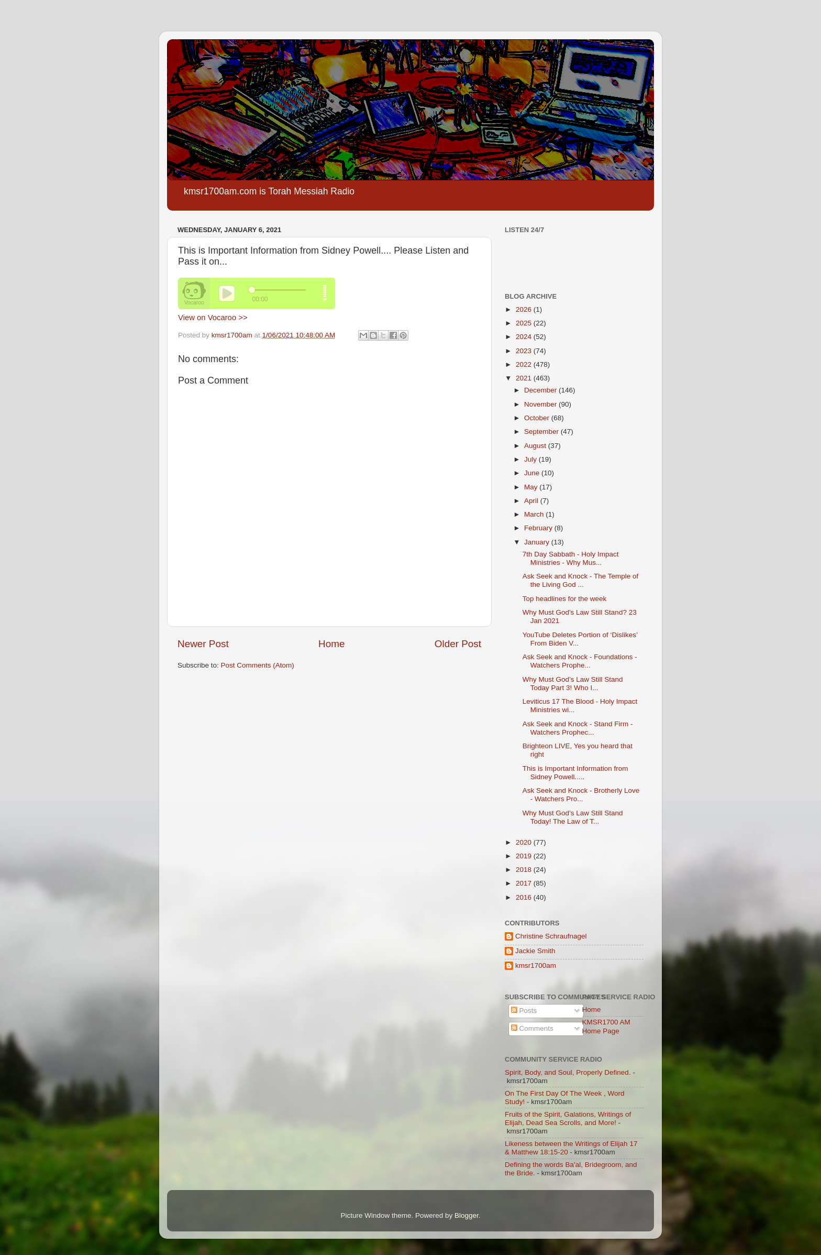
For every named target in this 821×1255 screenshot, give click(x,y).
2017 (525, 883)
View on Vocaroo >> (213, 317)
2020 (525, 842)
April (532, 501)
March (535, 514)
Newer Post (203, 643)
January (537, 542)
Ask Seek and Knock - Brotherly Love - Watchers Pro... (581, 795)
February (539, 528)
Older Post (458, 643)
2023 (525, 351)
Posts (524, 1010)
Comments (532, 1028)
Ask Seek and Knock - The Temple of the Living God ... (581, 580)
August (536, 446)
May (531, 487)
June (532, 473)
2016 (525, 897)
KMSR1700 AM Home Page (606, 1026)
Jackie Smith (535, 951)
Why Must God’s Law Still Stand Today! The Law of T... (573, 817)
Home (331, 643)
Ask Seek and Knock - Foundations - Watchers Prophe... (580, 661)
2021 (525, 378)
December (541, 390)
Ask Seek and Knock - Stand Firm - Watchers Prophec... (578, 728)
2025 (525, 323)
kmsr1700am (535, 965)
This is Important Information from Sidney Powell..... (575, 773)
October (537, 418)
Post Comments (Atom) (257, 665)
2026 (525, 309)
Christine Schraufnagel (551, 936)
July (531, 459)
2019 (525, 856)
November (541, 404)
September (542, 431)
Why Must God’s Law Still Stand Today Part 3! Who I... (573, 683)
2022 (525, 364)
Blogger (466, 1215)
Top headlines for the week (565, 599)
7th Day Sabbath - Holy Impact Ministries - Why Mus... (571, 558)
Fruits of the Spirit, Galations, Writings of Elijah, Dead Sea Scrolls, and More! (568, 1118)
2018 (525, 870)
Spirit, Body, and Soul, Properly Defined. (568, 1072)
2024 (525, 337)
